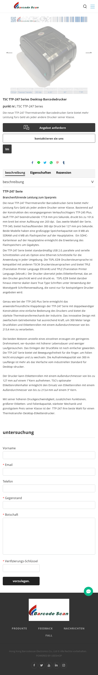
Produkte (19, 628)
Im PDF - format (7, 150)
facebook (32, 162)
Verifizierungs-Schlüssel (20, 561)
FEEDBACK (45, 628)
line (39, 162)
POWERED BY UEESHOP (49, 655)
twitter (45, 162)
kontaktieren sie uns (49, 138)
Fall (49, 635)
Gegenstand (12, 498)
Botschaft (10, 515)
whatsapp (51, 162)
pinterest (57, 162)
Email (8, 465)
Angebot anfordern (52, 128)
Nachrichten (74, 628)
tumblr (64, 162)
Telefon (8, 481)
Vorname (9, 448)
